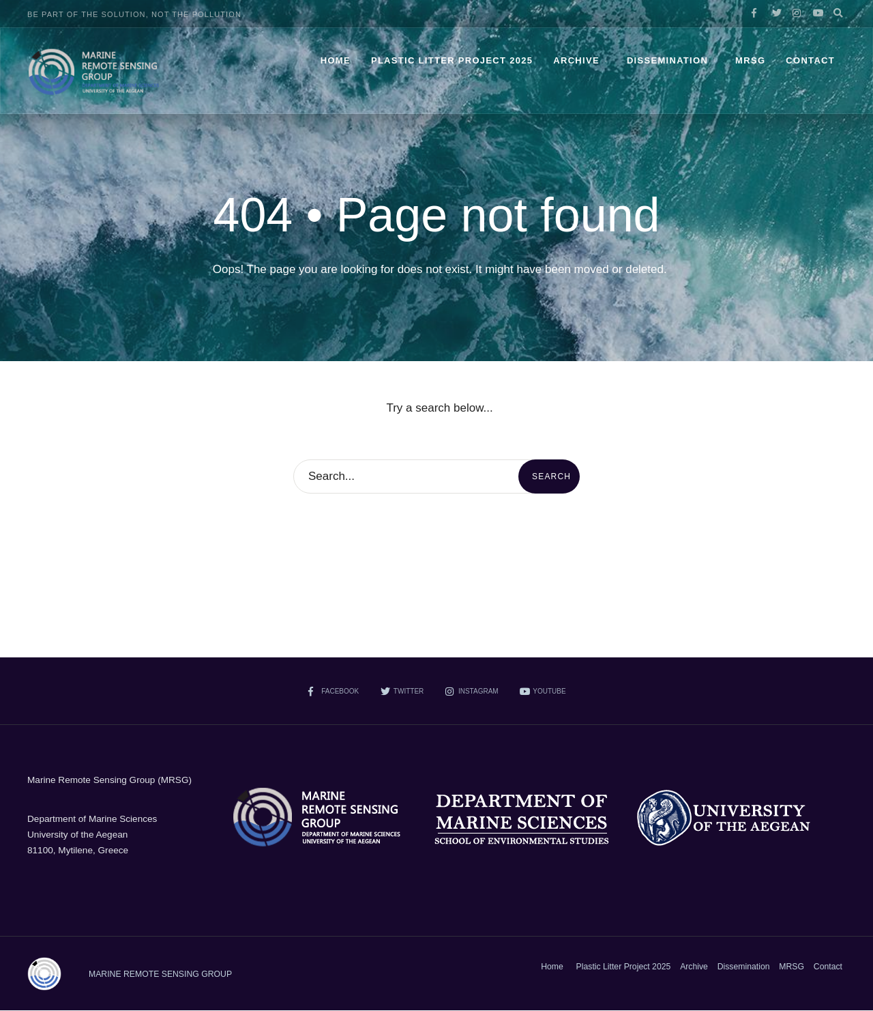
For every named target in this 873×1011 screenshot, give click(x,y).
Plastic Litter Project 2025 (452, 60)
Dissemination (667, 60)
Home (336, 60)
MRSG (750, 60)
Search (551, 476)
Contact (810, 60)
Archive (576, 60)
